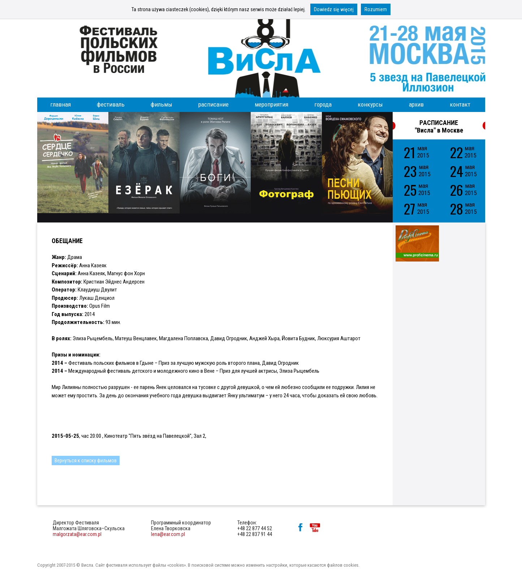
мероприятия (271, 104)
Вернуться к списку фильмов (86, 460)
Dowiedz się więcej (334, 9)
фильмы (161, 104)
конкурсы (370, 104)
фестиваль (111, 104)
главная (60, 104)
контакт (460, 104)
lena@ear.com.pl (168, 534)
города (323, 104)
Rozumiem (375, 9)
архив (416, 104)
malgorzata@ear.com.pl (77, 534)
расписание (213, 104)
